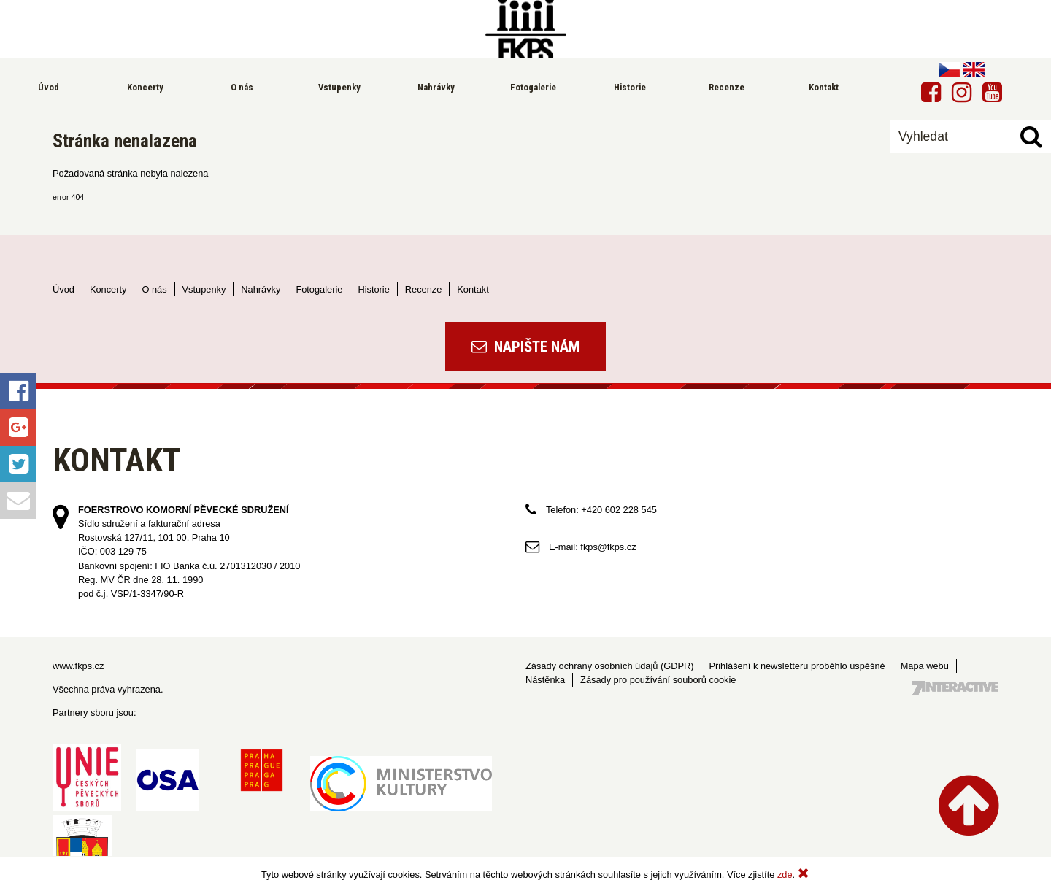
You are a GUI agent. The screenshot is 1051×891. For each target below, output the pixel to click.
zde (785, 874)
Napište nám (525, 346)
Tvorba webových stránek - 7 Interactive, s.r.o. (955, 688)
